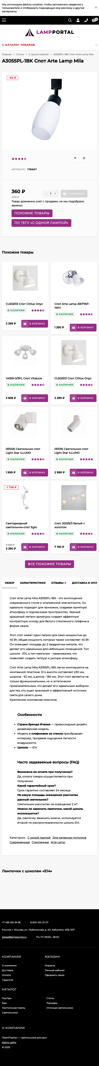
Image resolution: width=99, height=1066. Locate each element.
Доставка (7, 970)
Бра (4, 1003)
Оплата (6, 975)
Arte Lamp (58, 842)
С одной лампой (38, 54)
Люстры (6, 998)
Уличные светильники (59, 1007)
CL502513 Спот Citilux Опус (24, 304)
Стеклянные (40, 842)
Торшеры (51, 1003)
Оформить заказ (54, 975)
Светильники (10, 1012)
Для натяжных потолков (69, 837)
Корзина (50, 965)
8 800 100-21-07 (39, 922)
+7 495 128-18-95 (11, 922)
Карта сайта (9, 1042)
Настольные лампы (13, 1007)
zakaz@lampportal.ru (14, 937)
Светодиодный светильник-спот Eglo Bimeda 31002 (21, 527)
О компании (9, 965)
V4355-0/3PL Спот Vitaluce (24, 378)
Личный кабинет (55, 970)
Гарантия (7, 979)
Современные (20, 842)
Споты (20, 54)
